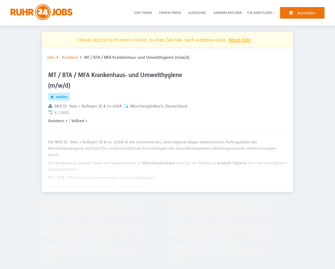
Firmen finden (170, 12)
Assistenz (70, 57)
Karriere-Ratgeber (228, 12)
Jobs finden (143, 12)
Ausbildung (197, 12)
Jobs (51, 57)
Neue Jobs (239, 39)
